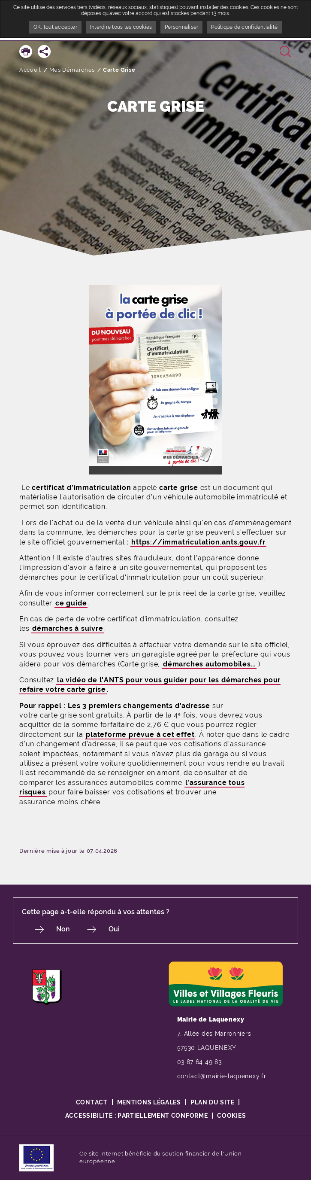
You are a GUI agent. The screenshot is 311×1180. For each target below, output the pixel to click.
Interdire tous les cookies (121, 27)
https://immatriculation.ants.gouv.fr (198, 542)
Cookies (231, 1115)
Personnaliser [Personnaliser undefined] (181, 27)
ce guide (71, 603)
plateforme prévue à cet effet (140, 734)
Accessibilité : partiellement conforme (136, 1115)
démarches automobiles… (209, 664)
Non (63, 929)
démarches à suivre (67, 628)
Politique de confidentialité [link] (244, 27)
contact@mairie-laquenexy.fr (221, 1076)
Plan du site (212, 1102)
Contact (92, 1102)
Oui (114, 929)
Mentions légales (149, 1102)
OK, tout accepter (55, 27)
